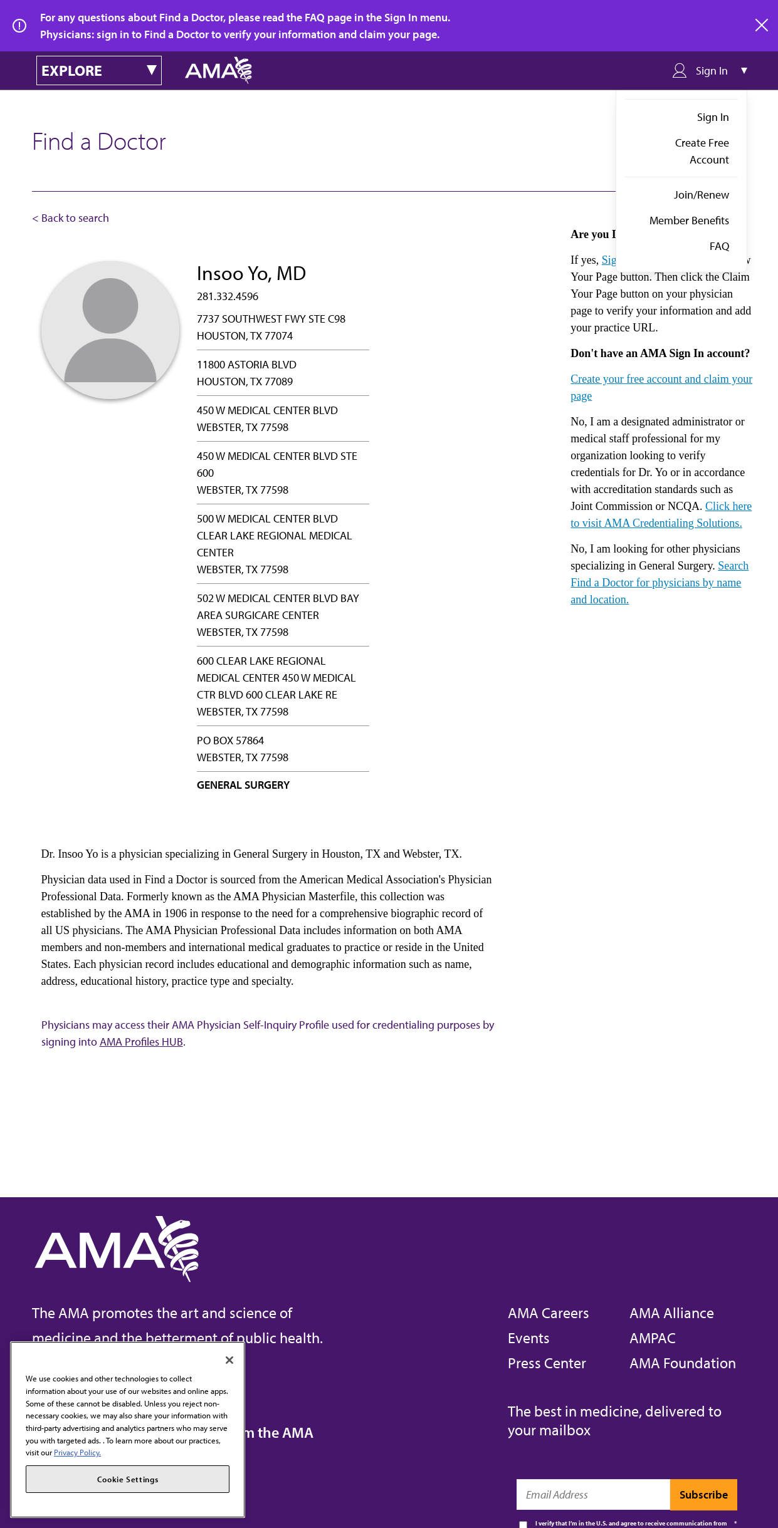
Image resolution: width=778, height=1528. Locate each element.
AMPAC (652, 1337)
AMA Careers (548, 1312)
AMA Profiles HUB (141, 1041)
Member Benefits (689, 220)
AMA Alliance (671, 1312)
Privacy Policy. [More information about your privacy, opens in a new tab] (77, 1452)
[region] (127, 1429)
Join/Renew (701, 194)
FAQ (719, 246)
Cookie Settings (128, 1479)
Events (529, 1337)
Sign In (713, 117)
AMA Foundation (682, 1362)
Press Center (547, 1362)
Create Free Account (702, 151)
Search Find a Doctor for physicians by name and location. (659, 582)
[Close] (229, 1360)
